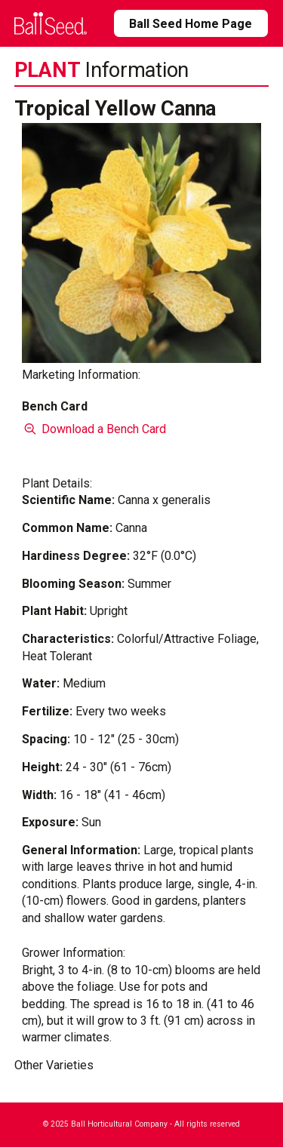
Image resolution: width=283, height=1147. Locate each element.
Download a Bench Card (94, 429)
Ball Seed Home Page (190, 24)
